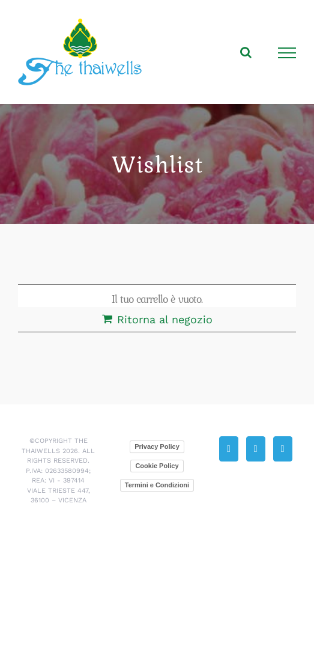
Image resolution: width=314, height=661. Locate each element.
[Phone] (228, 448)
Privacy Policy (157, 446)
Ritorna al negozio (165, 319)
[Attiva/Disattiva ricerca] (246, 52)
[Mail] (255, 448)
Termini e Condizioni (157, 485)
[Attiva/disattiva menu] (287, 52)
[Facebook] (282, 448)
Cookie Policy (156, 465)
